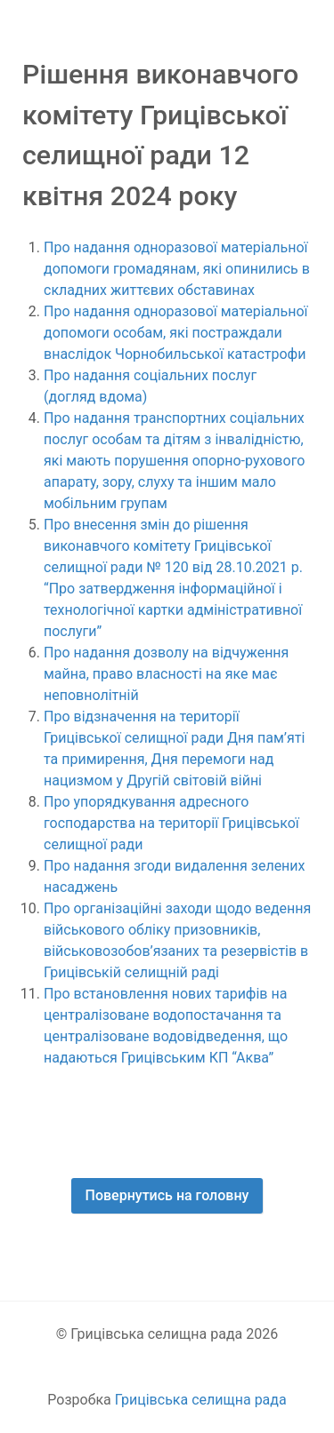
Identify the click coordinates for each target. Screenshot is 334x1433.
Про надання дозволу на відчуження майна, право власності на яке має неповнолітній (166, 674)
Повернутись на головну (167, 1195)
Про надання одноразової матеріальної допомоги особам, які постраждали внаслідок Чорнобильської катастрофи (176, 332)
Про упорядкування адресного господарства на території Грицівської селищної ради (171, 823)
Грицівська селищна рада (201, 1399)
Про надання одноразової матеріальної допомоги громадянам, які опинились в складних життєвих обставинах (177, 269)
